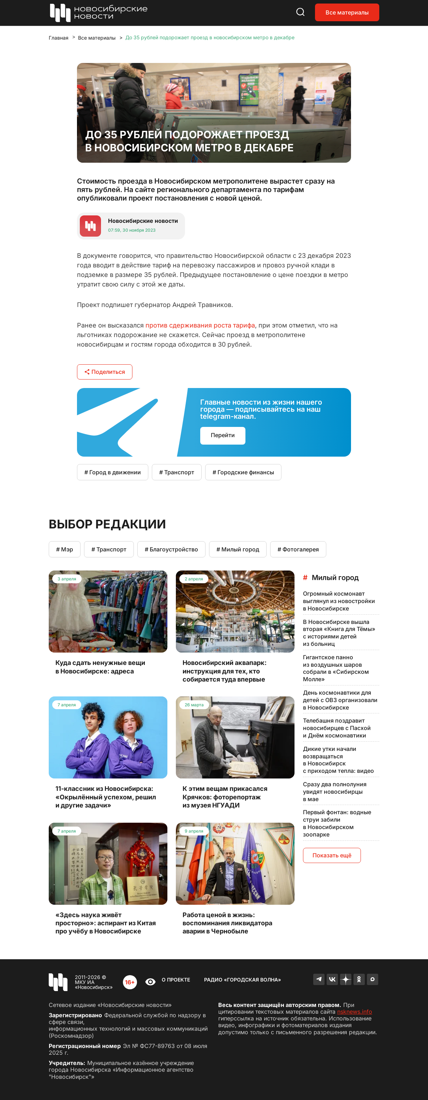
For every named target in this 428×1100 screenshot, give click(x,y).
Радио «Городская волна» (242, 980)
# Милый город (237, 549)
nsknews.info (354, 1011)
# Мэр (64, 549)
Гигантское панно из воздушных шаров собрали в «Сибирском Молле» (336, 668)
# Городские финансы (243, 472)
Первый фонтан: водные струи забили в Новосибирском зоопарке (337, 823)
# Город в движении (112, 472)
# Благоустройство (171, 549)
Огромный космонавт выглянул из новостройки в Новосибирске (339, 601)
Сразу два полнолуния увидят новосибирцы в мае (335, 792)
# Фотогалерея (298, 549)
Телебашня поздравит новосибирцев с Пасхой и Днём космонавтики (337, 728)
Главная (59, 38)
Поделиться (104, 371)
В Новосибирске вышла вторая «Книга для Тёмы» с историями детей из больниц (339, 632)
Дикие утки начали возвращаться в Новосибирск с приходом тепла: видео (338, 759)
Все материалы (347, 12)
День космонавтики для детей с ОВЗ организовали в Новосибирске (340, 700)
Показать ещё (332, 855)
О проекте (176, 980)
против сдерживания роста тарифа (200, 325)
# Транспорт (176, 472)
